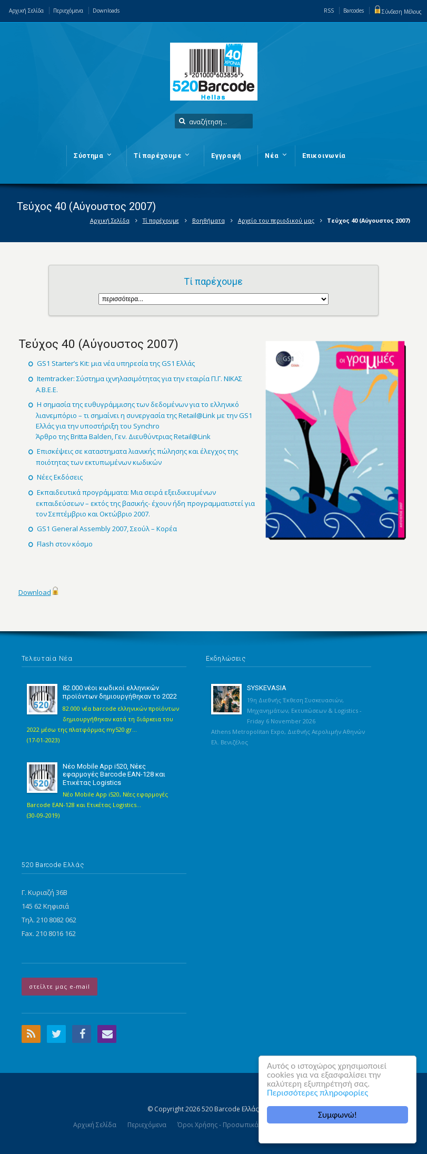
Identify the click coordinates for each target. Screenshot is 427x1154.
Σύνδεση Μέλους (397, 11)
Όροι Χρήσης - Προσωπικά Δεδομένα (234, 1124)
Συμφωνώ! (337, 1114)
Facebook (81, 1034)
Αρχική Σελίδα (26, 10)
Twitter (56, 1034)
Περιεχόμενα (68, 10)
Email (106, 1034)
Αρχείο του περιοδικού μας (276, 220)
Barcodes (353, 10)
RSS (329, 10)
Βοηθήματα (208, 220)
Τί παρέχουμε (161, 220)
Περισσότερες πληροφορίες (317, 1092)
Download (34, 592)
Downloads (106, 10)
